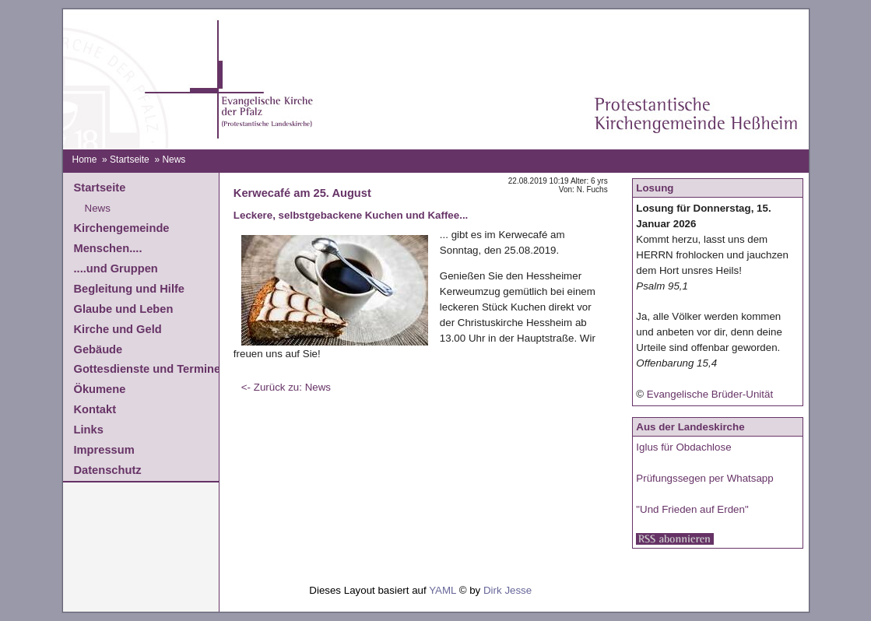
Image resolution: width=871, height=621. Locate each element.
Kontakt (95, 409)
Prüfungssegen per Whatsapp (704, 478)
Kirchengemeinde (122, 228)
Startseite (129, 159)
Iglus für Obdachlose (683, 447)
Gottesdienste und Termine (147, 369)
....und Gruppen (116, 268)
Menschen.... (108, 248)
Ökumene (100, 389)
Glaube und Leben (124, 309)
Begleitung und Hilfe (129, 288)
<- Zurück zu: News (286, 387)
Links (89, 429)
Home (84, 159)
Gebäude (98, 349)
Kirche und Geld (118, 329)
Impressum (104, 450)
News (98, 208)
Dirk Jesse (507, 590)
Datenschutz (108, 470)
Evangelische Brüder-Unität (710, 394)
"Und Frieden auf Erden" (692, 509)
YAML (442, 590)
